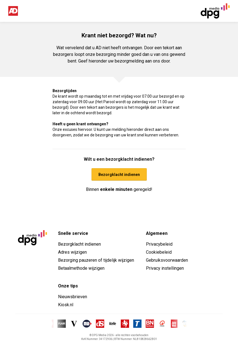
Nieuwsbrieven (72, 296)
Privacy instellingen (165, 268)
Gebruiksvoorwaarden (167, 260)
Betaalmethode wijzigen (81, 268)
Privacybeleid (159, 244)
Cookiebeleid (159, 252)
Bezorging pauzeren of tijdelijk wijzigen (96, 260)
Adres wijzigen (72, 252)
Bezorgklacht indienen (79, 244)
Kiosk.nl (65, 304)
